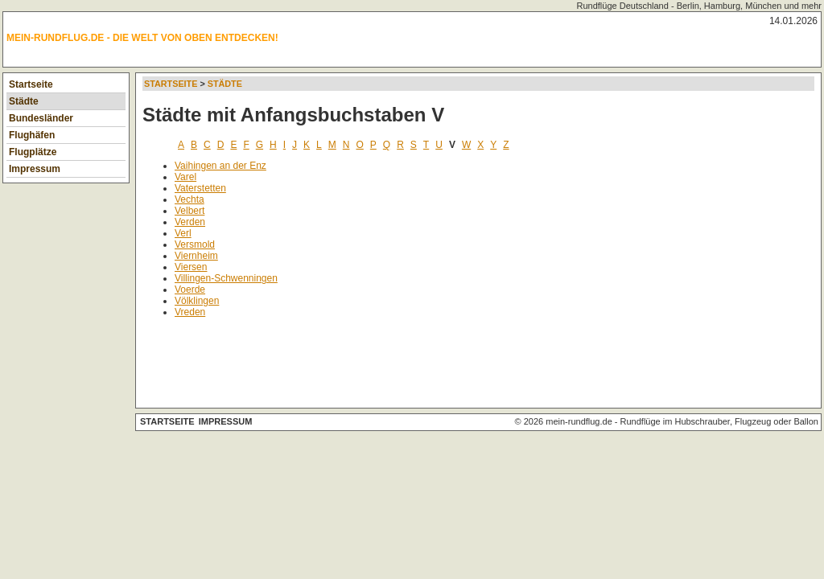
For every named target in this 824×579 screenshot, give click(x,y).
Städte (24, 101)
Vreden (190, 312)
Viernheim (196, 255)
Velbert (189, 210)
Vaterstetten (200, 188)
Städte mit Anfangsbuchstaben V (293, 114)
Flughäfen (32, 135)
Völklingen (197, 300)
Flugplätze (32, 152)
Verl (183, 233)
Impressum (34, 169)
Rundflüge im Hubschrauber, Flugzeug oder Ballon (719, 421)
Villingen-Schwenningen (226, 278)
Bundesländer (41, 118)
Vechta (189, 199)
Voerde (190, 289)
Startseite (31, 84)
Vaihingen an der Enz (220, 165)
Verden (190, 222)
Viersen (191, 267)
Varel (185, 177)
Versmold (195, 244)
